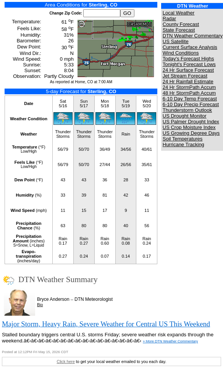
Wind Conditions (181, 53)
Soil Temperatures (183, 139)
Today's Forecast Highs (188, 58)
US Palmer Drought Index (191, 121)
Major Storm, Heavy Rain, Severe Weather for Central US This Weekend (106, 324)
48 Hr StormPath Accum (189, 93)
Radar (169, 18)
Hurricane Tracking (183, 144)
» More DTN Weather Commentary (170, 341)
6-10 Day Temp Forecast (190, 99)
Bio (40, 304)
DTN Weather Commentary (193, 36)
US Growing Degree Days (191, 133)
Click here (65, 361)
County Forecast (181, 24)
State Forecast (179, 30)
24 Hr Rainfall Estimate (188, 81)
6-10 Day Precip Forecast (191, 104)
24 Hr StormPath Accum (189, 87)
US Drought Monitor (185, 116)
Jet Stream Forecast (185, 76)
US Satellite (176, 41)
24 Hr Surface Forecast (188, 70)
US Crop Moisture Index (189, 127)
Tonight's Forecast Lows (189, 64)
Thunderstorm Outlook (187, 110)
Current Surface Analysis (190, 47)
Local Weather (179, 13)
